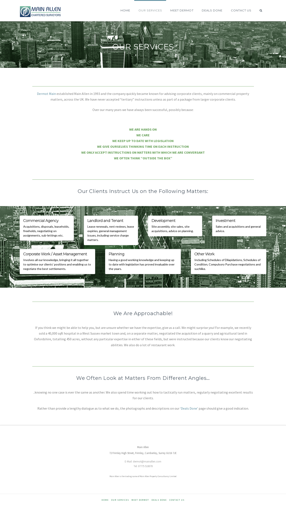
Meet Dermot (140, 500)
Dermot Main (46, 94)
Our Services (120, 500)
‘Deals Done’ (189, 408)
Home (105, 500)
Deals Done (159, 500)
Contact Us (176, 500)
